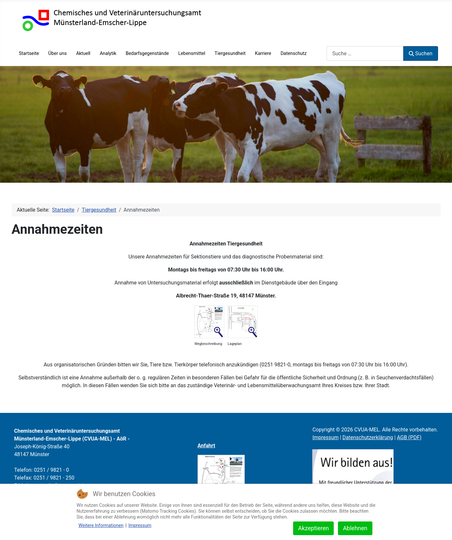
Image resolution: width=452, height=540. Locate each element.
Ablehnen (355, 528)
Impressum (325, 437)
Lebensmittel (191, 53)
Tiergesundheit (229, 53)
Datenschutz (293, 53)
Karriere (263, 53)
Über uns (57, 53)
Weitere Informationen (101, 525)
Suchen (420, 53)
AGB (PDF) (409, 437)
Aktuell (83, 53)
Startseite (29, 53)
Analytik (108, 53)
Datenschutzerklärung (367, 437)
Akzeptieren (313, 528)
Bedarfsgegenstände (147, 53)
